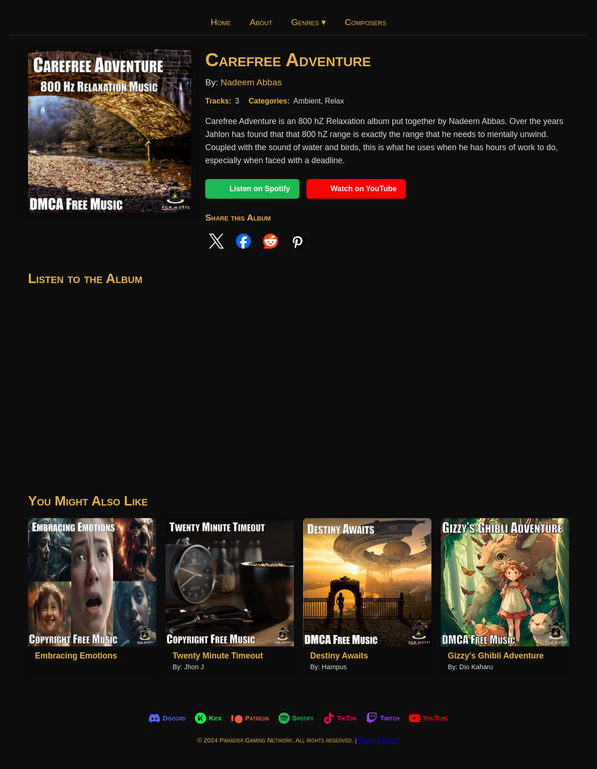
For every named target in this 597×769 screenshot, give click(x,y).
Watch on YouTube (356, 189)
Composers (365, 22)
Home (221, 22)
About (261, 22)
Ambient (307, 101)
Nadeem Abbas (251, 82)
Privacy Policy (379, 740)
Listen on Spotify (252, 189)
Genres (308, 22)
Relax (334, 101)
